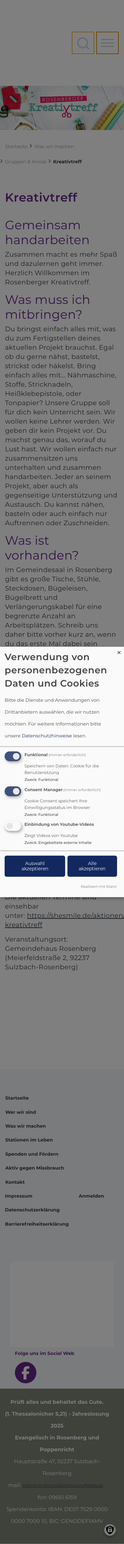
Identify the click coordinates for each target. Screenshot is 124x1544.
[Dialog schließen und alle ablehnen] (119, 651)
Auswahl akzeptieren (34, 866)
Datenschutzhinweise (47, 736)
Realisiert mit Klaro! (99, 887)
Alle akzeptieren (92, 866)
